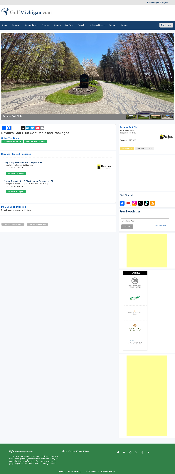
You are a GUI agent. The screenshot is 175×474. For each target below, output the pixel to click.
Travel (81, 25)
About (64, 451)
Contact (72, 451)
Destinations (31, 25)
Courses (16, 25)
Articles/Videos (97, 25)
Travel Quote (166, 25)
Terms (87, 451)
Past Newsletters (160, 225)
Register (165, 2)
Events (112, 25)
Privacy (80, 451)
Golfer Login (154, 2)
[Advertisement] (147, 250)
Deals (57, 25)
